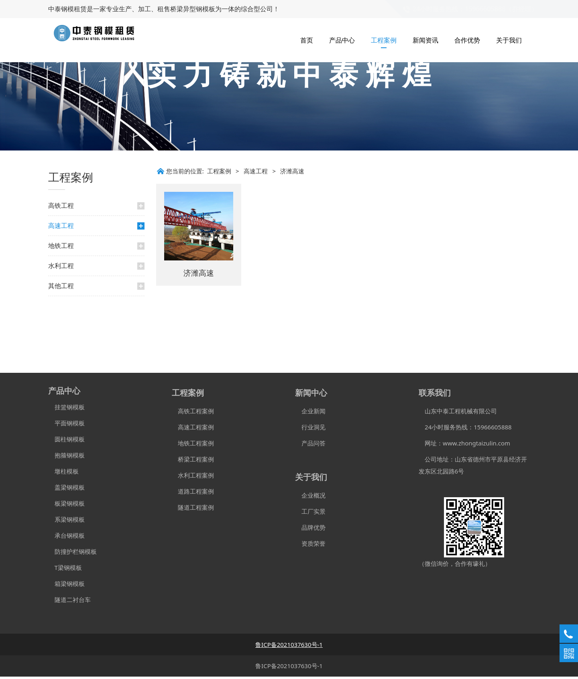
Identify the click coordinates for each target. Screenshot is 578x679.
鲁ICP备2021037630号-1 (289, 668)
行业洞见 (310, 429)
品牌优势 (310, 530)
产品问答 (310, 445)
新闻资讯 (425, 40)
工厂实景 (310, 514)
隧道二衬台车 (69, 602)
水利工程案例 (193, 478)
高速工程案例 (193, 429)
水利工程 (61, 327)
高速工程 (61, 287)
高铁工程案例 (193, 413)
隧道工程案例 (193, 510)
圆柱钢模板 (70, 441)
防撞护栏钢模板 (72, 554)
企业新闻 (310, 413)
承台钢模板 (66, 538)
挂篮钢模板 (66, 409)
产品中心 (342, 40)
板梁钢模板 (66, 506)
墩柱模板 (63, 474)
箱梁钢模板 (66, 586)
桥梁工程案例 (193, 461)
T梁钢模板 (65, 570)
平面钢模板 (66, 425)
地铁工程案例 (193, 445)
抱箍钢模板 (66, 457)
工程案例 (384, 40)
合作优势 (467, 40)
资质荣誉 (310, 546)
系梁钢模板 (66, 522)
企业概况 (310, 498)
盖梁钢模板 (66, 490)
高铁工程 (61, 267)
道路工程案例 (193, 494)
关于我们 (509, 40)
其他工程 (61, 348)
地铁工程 (61, 307)
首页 (306, 40)
